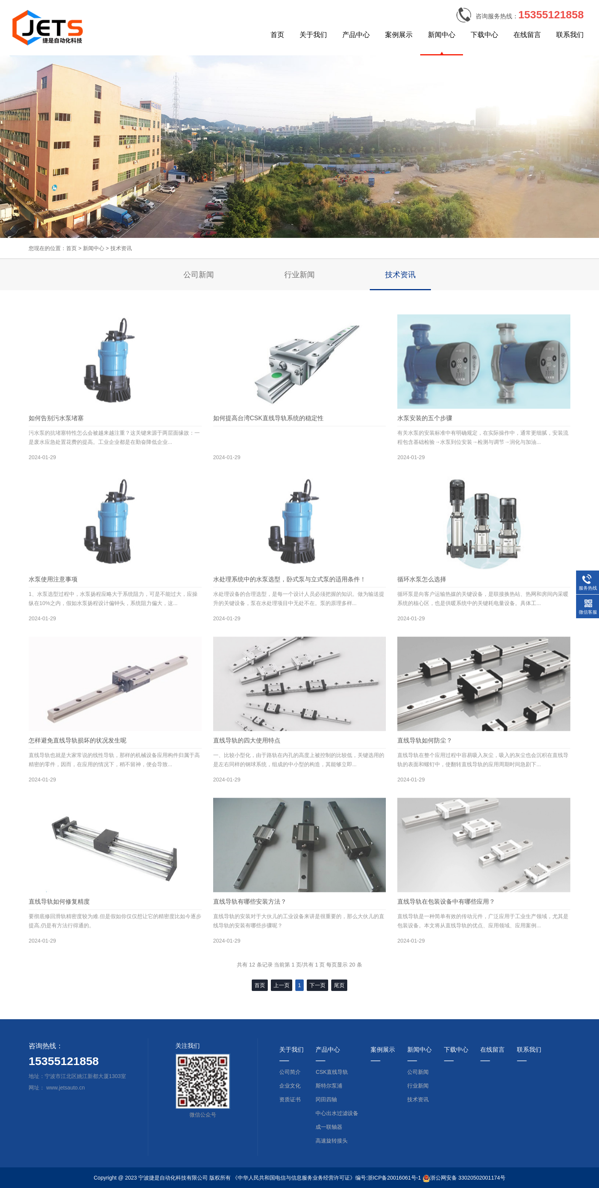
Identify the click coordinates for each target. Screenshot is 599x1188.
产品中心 (356, 35)
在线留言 (527, 35)
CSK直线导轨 (332, 1072)
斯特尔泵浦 (329, 1086)
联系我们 (570, 35)
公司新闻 (198, 274)
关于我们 (313, 35)
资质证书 (290, 1099)
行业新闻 (299, 274)
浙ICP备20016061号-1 (394, 1178)
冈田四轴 (326, 1099)
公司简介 (290, 1072)
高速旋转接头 (332, 1141)
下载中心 (484, 35)
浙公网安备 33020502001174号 (467, 1178)
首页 (277, 35)
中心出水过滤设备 (337, 1113)
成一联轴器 (329, 1127)
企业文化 (290, 1086)
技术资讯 (121, 248)
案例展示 (399, 35)
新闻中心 (441, 35)
